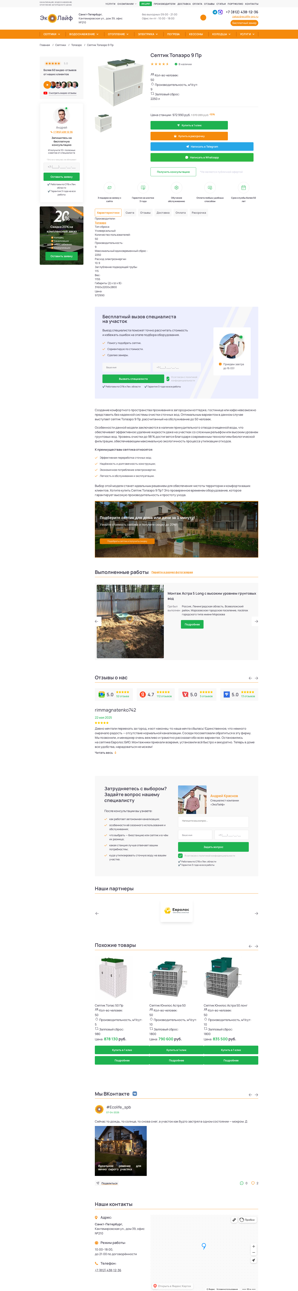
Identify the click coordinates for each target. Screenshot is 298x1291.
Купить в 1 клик (173, 125)
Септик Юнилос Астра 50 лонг (226, 995)
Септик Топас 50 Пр (109, 995)
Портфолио (235, 4)
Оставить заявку (62, 177)
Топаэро (76, 45)
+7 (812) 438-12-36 (242, 12)
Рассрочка (208, 191)
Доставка (184, 4)
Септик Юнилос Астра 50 (167, 995)
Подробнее (192, 613)
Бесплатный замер (244, 23)
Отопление (116, 34)
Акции (145, 3)
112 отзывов (164, 685)
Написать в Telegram (173, 135)
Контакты (251, 4)
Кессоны (196, 34)
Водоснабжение (82, 34)
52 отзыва (122, 685)
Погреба (173, 34)
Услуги (110, 4)
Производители (165, 4)
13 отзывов (248, 685)
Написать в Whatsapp (221, 135)
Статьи (221, 4)
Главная (45, 45)
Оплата (197, 4)
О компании (125, 4)
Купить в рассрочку (221, 125)
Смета (133, 191)
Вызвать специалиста (121, 368)
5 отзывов (206, 685)
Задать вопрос (213, 836)
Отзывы (209, 4)
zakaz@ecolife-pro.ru (245, 16)
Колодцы (219, 34)
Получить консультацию (173, 150)
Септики (50, 34)
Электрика (146, 34)
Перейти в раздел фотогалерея (172, 561)
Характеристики (109, 191)
